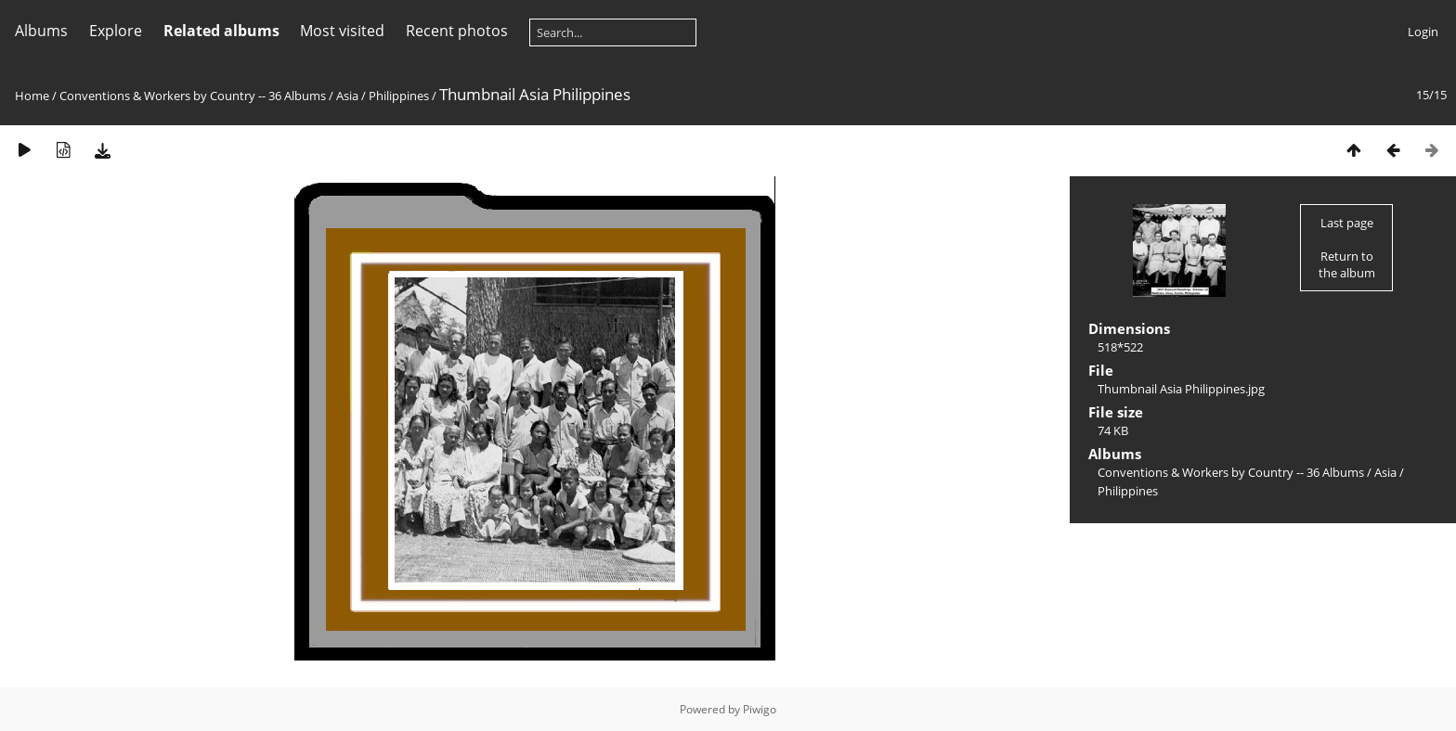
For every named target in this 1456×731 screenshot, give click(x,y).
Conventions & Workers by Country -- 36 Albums (192, 95)
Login (1423, 31)
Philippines (399, 95)
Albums (41, 30)
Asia (347, 95)
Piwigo (759, 709)
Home (32, 95)
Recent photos (457, 30)
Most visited (342, 30)
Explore (115, 30)
